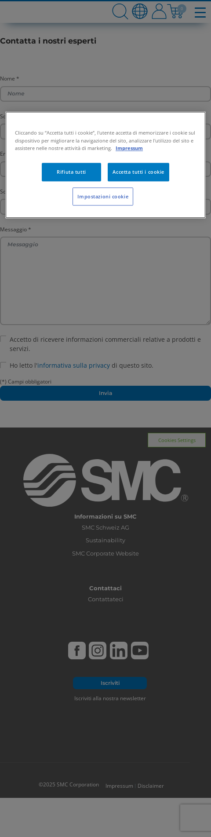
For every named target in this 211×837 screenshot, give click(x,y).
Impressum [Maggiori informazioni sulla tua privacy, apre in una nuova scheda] (129, 148)
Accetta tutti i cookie (138, 171)
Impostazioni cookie (102, 196)
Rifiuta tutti (71, 171)
